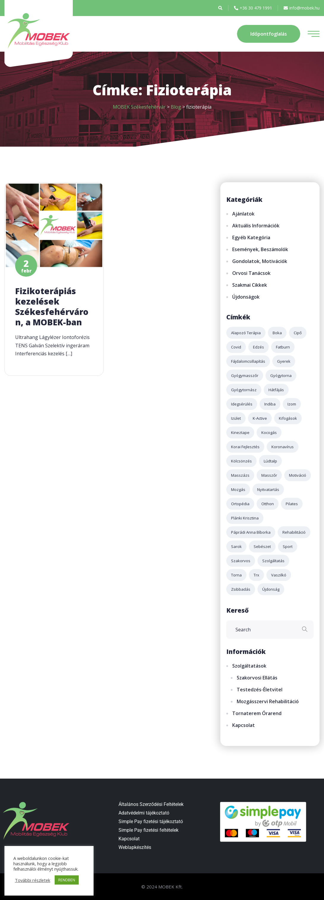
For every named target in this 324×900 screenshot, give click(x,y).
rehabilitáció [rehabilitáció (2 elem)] (294, 532)
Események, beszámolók (260, 249)
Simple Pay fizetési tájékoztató (150, 821)
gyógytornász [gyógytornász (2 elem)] (244, 389)
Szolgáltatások (249, 666)
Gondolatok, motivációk (259, 261)
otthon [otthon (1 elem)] (267, 503)
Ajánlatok (243, 213)
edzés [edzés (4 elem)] (258, 347)
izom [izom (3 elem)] (291, 404)
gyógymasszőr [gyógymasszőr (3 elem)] (244, 375)
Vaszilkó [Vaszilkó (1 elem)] (278, 575)
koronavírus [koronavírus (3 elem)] (282, 446)
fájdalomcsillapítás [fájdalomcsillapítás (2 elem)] (248, 361)
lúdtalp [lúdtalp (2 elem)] (270, 461)
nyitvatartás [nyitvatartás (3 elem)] (268, 489)
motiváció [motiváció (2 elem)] (297, 475)
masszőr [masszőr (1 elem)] (269, 475)
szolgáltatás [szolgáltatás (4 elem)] (273, 560)
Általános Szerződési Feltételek (151, 804)
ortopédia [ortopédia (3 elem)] (240, 503)
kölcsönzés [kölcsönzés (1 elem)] (241, 461)
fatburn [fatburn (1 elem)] (283, 347)
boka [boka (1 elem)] (277, 332)
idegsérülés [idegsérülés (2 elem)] (241, 404)
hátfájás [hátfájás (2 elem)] (276, 389)
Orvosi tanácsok (251, 273)
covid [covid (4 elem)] (236, 347)
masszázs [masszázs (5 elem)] (240, 475)
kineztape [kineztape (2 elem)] (240, 432)
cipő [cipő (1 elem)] (298, 332)
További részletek (32, 880)
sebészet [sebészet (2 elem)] (262, 546)
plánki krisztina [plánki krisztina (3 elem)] (245, 518)
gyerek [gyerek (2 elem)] (283, 361)
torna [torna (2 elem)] (236, 575)
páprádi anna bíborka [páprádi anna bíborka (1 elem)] (251, 532)
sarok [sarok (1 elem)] (236, 546)
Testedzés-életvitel (259, 689)
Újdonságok (246, 297)
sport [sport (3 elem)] (288, 546)
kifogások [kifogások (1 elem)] (288, 418)
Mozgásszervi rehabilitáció (268, 701)
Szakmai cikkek (249, 285)
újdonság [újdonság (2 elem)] (270, 589)
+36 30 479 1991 (253, 8)
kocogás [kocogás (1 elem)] (269, 432)
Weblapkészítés (134, 847)
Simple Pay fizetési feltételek (148, 830)
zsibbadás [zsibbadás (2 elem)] (240, 589)
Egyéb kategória (251, 237)
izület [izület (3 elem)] (236, 418)
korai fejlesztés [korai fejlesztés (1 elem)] (245, 446)
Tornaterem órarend (257, 713)
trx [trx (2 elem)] (256, 575)
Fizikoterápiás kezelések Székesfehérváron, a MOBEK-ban (51, 306)
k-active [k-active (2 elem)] (260, 418)
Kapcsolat (243, 725)
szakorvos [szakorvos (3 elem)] (240, 560)
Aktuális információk (255, 225)
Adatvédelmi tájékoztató (143, 813)
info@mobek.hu (302, 8)
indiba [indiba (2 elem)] (270, 404)
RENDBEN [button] (66, 879)
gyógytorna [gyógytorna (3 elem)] (281, 375)
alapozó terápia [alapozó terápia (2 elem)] (246, 332)
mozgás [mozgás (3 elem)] (238, 489)
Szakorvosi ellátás (257, 677)
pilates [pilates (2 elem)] (292, 503)
